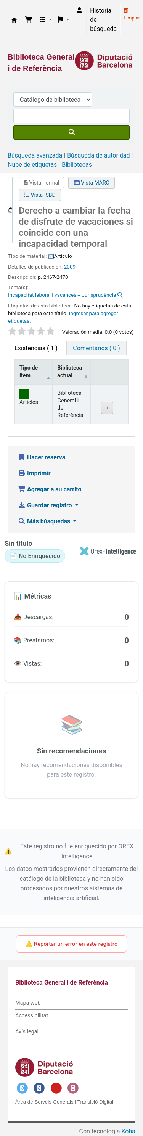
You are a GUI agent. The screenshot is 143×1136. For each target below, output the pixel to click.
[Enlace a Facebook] (39, 1088)
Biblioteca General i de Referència (14, 20)
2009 (70, 267)
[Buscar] (71, 132)
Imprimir (34, 473)
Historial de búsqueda (103, 19)
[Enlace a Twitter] (22, 1088)
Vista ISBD (40, 195)
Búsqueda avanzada (35, 155)
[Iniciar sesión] (79, 10)
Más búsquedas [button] (45, 521)
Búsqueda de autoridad (98, 155)
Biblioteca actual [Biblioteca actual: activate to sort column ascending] (69, 371)
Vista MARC (91, 183)
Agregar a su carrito (50, 489)
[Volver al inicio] (120, 1112)
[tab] (96, 348)
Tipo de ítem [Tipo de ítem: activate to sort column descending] (28, 371)
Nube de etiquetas (32, 164)
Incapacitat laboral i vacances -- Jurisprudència (62, 295)
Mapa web (27, 1003)
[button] (28, 19)
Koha (128, 1131)
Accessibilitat (31, 1015)
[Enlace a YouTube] (56, 1088)
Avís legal (27, 1031)
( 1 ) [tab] (36, 348)
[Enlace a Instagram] (73, 1088)
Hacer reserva (41, 457)
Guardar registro (46, 505)
